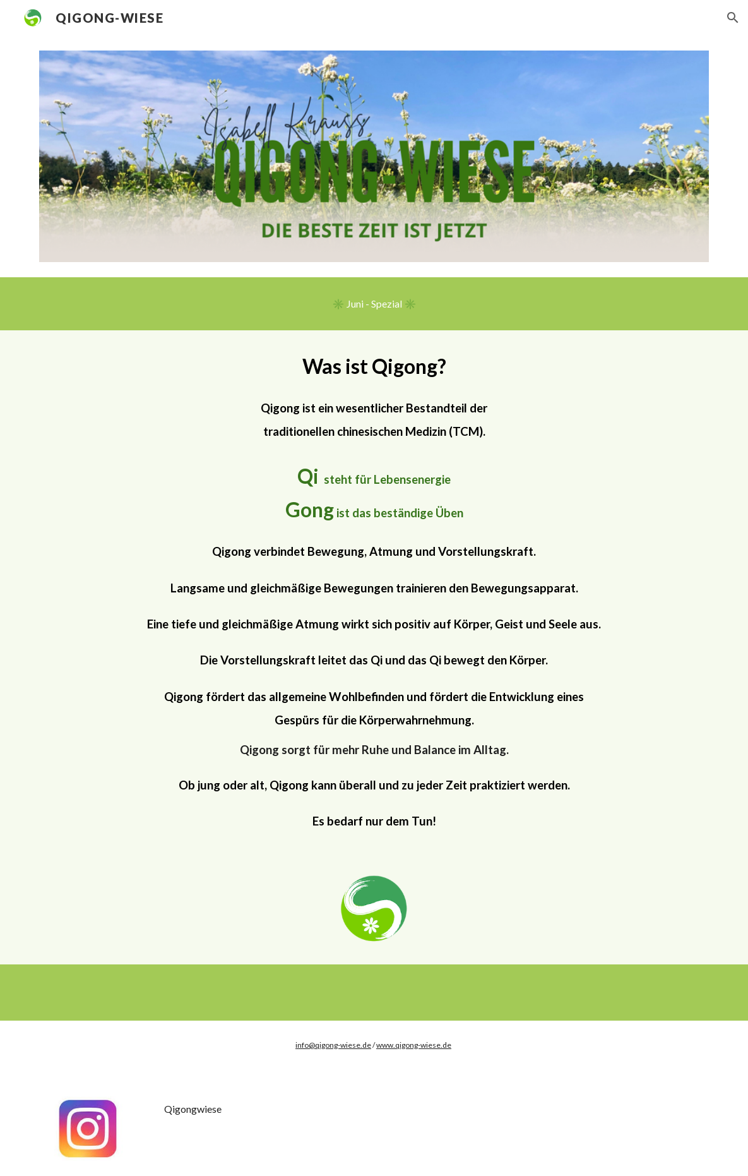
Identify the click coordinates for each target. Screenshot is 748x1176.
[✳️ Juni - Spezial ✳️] (374, 304)
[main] (373, 591)
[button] (733, 18)
